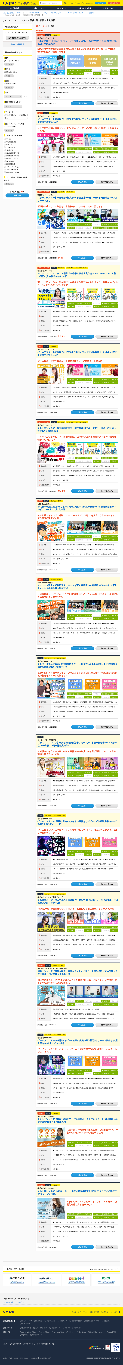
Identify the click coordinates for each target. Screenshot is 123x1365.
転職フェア (63, 1321)
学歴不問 (9, 145)
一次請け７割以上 (12, 158)
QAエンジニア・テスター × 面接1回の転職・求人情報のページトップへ (95, 1312)
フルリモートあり (12, 169)
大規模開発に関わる (12, 156)
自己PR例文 (26, 1323)
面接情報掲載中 (11, 164)
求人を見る (82, 103)
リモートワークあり (12, 167)
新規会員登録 (114, 3)
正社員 (8, 139)
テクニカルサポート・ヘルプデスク (14, 1302)
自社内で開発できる (12, 153)
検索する (17, 195)
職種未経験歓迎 (11, 142)
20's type (71, 1332)
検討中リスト (51, 1321)
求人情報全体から (12, 115)
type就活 (25, 1335)
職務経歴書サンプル (92, 1321)
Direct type (82, 1332)
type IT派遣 (113, 1332)
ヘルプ (78, 3)
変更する (9, 64)
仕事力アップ (56, 1328)
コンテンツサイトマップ (73, 1328)
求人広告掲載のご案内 (45, 1358)
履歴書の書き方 (77, 1321)
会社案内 (5, 1358)
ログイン (100, 3)
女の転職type (45, 1332)
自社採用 (16, 1358)
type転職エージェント (97, 1332)
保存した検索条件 (17, 44)
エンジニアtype (59, 1332)
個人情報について (24, 1358)
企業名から (24, 115)
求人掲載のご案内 (88, 3)
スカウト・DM (27, 1321)
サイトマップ (69, 3)
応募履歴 (39, 1321)
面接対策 (107, 1321)
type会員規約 (34, 1358)
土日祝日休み (10, 147)
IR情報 (10, 1358)
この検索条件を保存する (17, 38)
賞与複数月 (10, 150)
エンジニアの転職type (29, 1332)
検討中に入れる (107, 103)
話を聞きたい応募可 (12, 172)
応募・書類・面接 (41, 1328)
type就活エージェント (39, 1335)
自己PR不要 (10, 161)
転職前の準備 (26, 1328)
